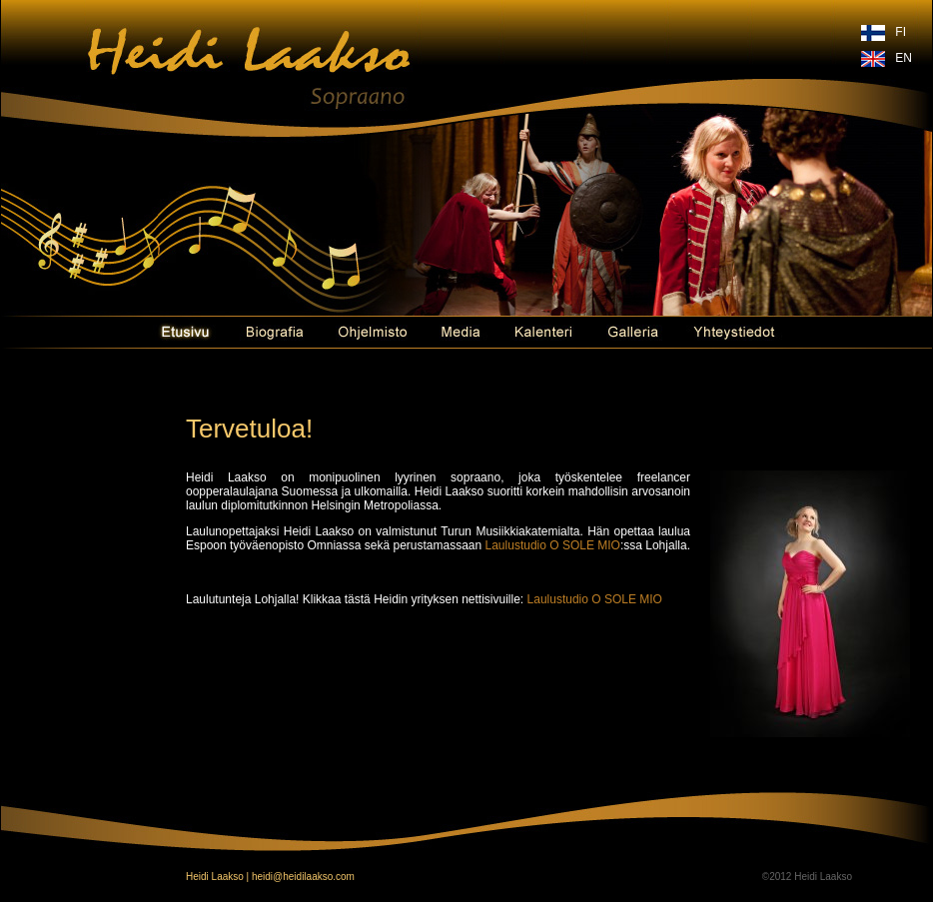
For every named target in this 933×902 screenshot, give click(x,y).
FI (900, 32)
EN (903, 58)
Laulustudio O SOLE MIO (552, 545)
